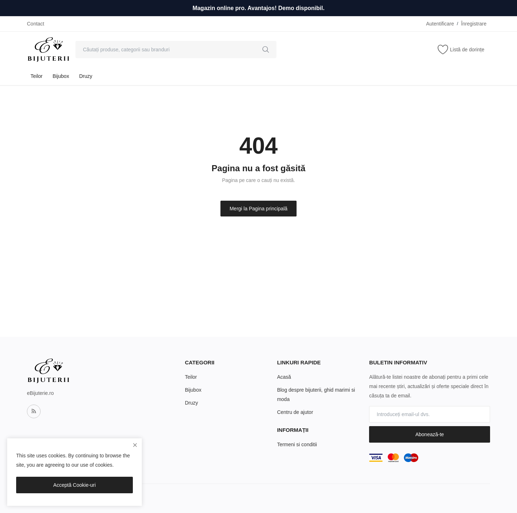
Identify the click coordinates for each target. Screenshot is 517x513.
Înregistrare (473, 24)
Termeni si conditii (297, 444)
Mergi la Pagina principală (258, 208)
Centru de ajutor (295, 412)
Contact (35, 24)
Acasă (284, 377)
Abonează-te (429, 434)
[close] (135, 445)
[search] (265, 49)
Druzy (85, 76)
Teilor (36, 76)
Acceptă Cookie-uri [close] (74, 485)
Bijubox (60, 76)
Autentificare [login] (440, 24)
